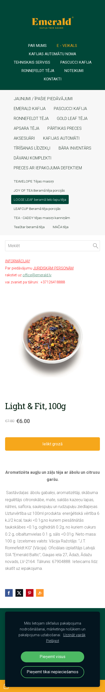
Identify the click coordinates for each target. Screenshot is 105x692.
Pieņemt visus (52, 656)
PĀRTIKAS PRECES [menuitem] (64, 128)
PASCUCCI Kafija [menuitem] (76, 62)
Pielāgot (52, 641)
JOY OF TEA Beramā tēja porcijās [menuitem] (39, 190)
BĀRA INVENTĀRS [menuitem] (75, 148)
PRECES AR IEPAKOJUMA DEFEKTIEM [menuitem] (48, 168)
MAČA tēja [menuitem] (60, 227)
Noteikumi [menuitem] (73, 70)
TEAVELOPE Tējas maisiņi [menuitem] (34, 181)
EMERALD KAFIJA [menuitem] (30, 108)
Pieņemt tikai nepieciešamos (52, 671)
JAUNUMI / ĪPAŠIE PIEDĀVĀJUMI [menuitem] (43, 98)
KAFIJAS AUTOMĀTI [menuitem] (61, 138)
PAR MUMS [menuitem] (37, 45)
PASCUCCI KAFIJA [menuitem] (70, 108)
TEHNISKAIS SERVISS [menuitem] (32, 62)
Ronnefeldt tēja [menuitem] (38, 70)
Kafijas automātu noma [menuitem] (52, 54)
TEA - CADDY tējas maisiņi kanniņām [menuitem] (42, 218)
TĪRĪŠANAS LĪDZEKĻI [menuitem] (32, 148)
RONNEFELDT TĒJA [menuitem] (31, 118)
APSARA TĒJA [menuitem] (26, 128)
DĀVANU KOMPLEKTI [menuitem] (32, 158)
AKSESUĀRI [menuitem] (24, 138)
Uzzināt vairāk (74, 635)
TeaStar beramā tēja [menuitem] (29, 227)
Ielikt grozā (52, 444)
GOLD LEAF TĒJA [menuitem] (72, 118)
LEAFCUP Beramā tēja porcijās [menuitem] (37, 209)
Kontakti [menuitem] (52, 79)
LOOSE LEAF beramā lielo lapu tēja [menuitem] (40, 199)
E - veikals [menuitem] (67, 45)
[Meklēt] (52, 245)
